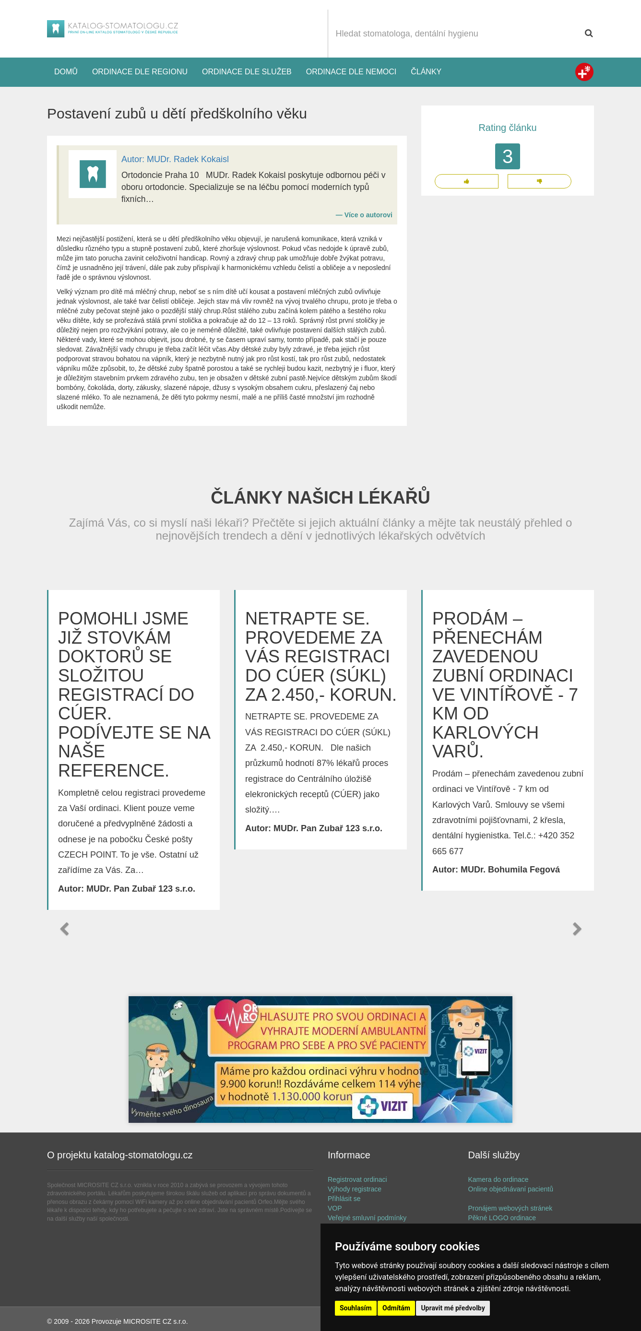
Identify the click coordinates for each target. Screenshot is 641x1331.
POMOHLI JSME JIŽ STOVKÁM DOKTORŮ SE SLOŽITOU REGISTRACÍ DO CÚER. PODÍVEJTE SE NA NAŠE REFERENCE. (134, 694)
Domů (66, 72)
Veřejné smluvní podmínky (367, 1218)
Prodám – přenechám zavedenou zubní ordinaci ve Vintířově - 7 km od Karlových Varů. (505, 685)
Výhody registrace (354, 1189)
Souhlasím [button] (356, 1308)
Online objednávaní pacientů (510, 1189)
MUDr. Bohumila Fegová (510, 869)
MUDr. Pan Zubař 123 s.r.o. (140, 889)
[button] (63, 929)
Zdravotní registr (584, 72)
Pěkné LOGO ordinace (502, 1218)
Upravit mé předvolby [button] (453, 1308)
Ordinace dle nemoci (351, 72)
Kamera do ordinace (498, 1179)
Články (426, 72)
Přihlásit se (344, 1198)
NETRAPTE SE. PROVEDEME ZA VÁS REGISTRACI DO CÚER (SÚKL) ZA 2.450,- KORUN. (321, 656)
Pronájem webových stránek (510, 1208)
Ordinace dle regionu (140, 72)
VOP (335, 1208)
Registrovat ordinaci (357, 1179)
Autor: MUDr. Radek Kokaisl (175, 159)
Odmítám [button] (396, 1308)
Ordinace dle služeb (247, 72)
